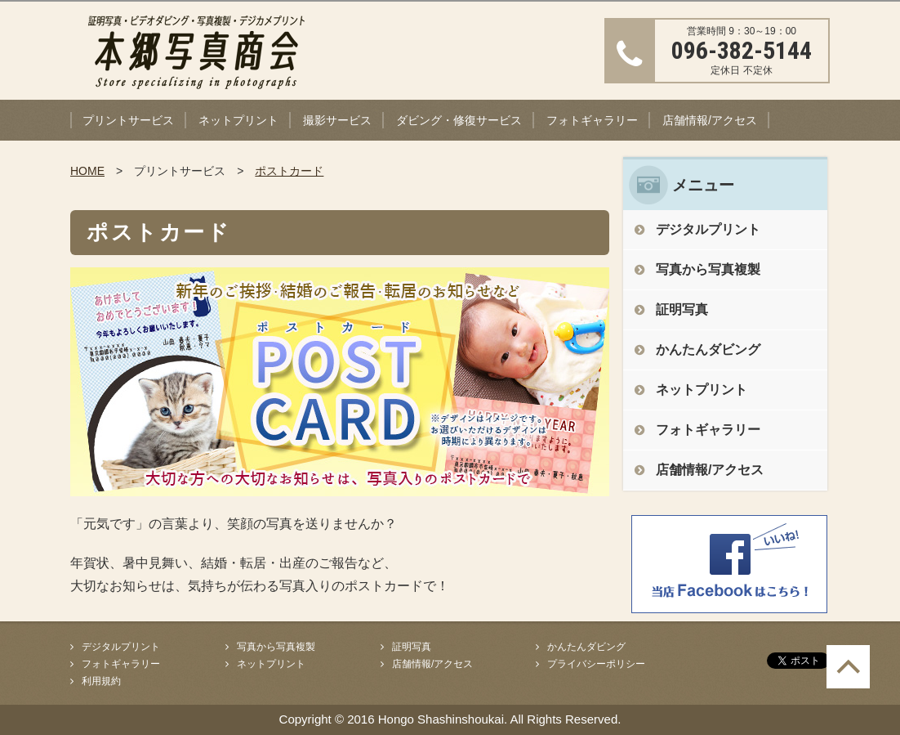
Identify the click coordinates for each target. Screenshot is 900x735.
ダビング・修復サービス (459, 120)
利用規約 (101, 681)
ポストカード (289, 170)
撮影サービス (337, 120)
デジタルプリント (708, 229)
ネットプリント (238, 120)
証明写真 (682, 309)
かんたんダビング (708, 349)
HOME (87, 170)
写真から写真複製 (708, 269)
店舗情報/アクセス (709, 120)
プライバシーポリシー (596, 664)
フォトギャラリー (592, 120)
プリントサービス (128, 120)
